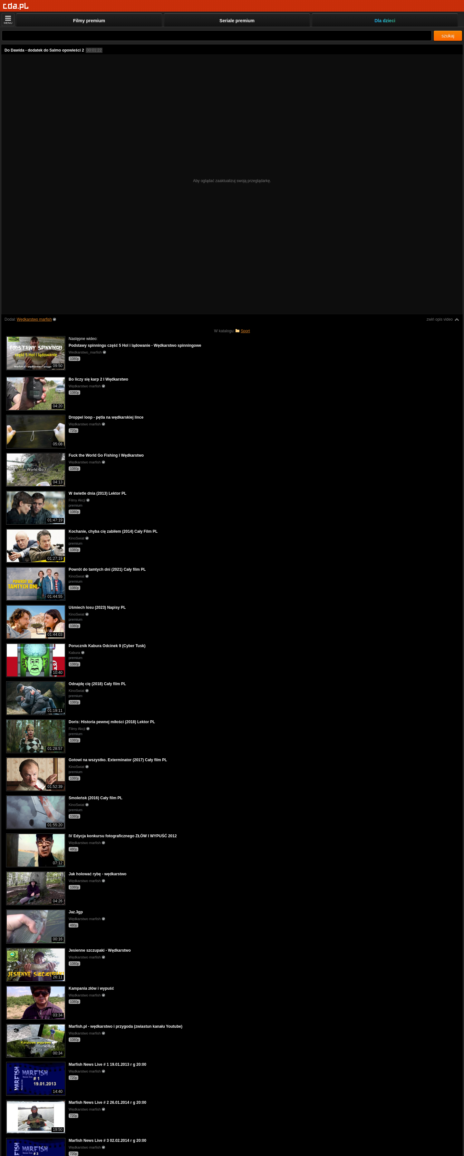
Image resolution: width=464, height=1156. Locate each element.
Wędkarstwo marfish (34, 319)
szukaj (447, 35)
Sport (245, 331)
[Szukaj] (217, 35)
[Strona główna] (16, 6)
